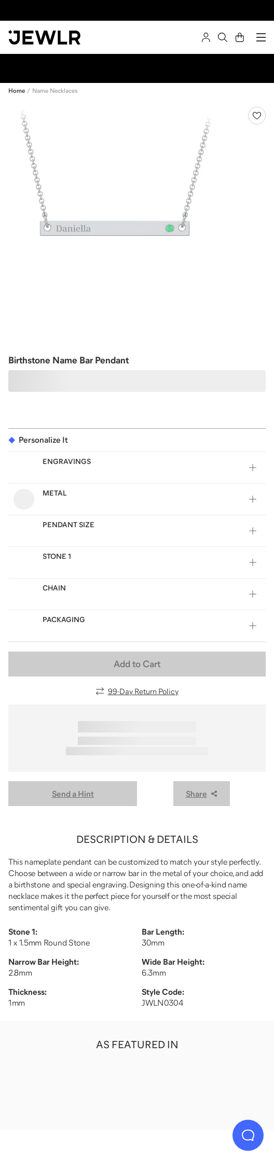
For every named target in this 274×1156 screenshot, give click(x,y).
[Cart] (240, 37)
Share (201, 794)
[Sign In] (206, 37)
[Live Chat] (248, 1135)
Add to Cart (137, 664)
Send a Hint (73, 794)
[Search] (222, 37)
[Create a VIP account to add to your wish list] (257, 115)
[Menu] (261, 37)
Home (16, 91)
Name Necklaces (54, 91)
